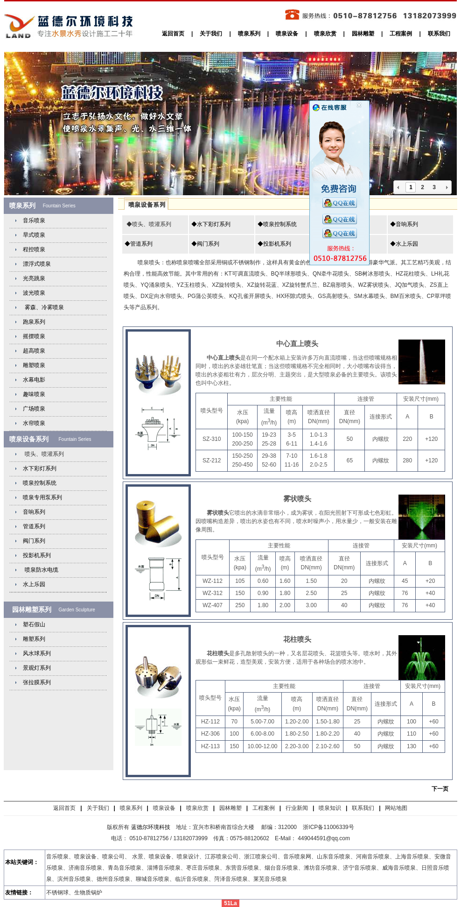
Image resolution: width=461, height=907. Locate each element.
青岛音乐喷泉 (124, 867)
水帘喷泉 (34, 423)
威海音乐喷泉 (399, 867)
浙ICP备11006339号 (328, 827)
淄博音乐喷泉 (164, 867)
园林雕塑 (363, 33)
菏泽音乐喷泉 (231, 879)
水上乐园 (34, 584)
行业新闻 (297, 808)
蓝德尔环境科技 (150, 827)
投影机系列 (37, 555)
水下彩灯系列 (39, 468)
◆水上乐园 (404, 244)
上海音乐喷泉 (412, 856)
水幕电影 (34, 379)
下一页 (440, 789)
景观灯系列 (37, 668)
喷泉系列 (249, 33)
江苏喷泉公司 (221, 856)
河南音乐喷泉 (373, 856)
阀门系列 (34, 541)
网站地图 (396, 808)
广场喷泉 (34, 408)
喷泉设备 (287, 33)
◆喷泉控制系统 (277, 224)
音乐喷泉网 (297, 856)
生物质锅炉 (88, 892)
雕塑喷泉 (34, 365)
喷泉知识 (330, 808)
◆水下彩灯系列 (210, 224)
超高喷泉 (34, 350)
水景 (137, 856)
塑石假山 (34, 624)
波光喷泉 (34, 293)
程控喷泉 (34, 249)
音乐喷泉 (34, 220)
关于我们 (211, 33)
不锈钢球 (57, 892)
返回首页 (173, 33)
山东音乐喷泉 (333, 856)
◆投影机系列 (274, 244)
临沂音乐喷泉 (192, 879)
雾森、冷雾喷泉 (43, 307)
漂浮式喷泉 (37, 264)
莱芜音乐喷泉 (270, 879)
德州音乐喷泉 (113, 879)
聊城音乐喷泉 (152, 879)
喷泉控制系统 (39, 483)
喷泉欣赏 (325, 33)
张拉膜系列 (37, 682)
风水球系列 (37, 653)
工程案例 (401, 33)
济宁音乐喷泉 (360, 867)
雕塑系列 (34, 639)
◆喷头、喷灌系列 (148, 224)
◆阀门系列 (205, 244)
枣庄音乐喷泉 (203, 867)
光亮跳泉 (34, 278)
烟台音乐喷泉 (281, 867)
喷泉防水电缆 (41, 570)
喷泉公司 (113, 856)
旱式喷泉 (34, 235)
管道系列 (34, 526)
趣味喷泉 (34, 394)
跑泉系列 (34, 322)
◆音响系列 (404, 224)
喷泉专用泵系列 (42, 497)
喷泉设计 (188, 856)
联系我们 (439, 33)
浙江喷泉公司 (261, 856)
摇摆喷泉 (34, 336)
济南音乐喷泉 (85, 867)
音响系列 (34, 512)
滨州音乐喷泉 (74, 879)
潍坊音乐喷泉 (320, 867)
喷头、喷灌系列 (43, 454)
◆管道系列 (139, 244)
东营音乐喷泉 (242, 867)
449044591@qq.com (324, 838)
